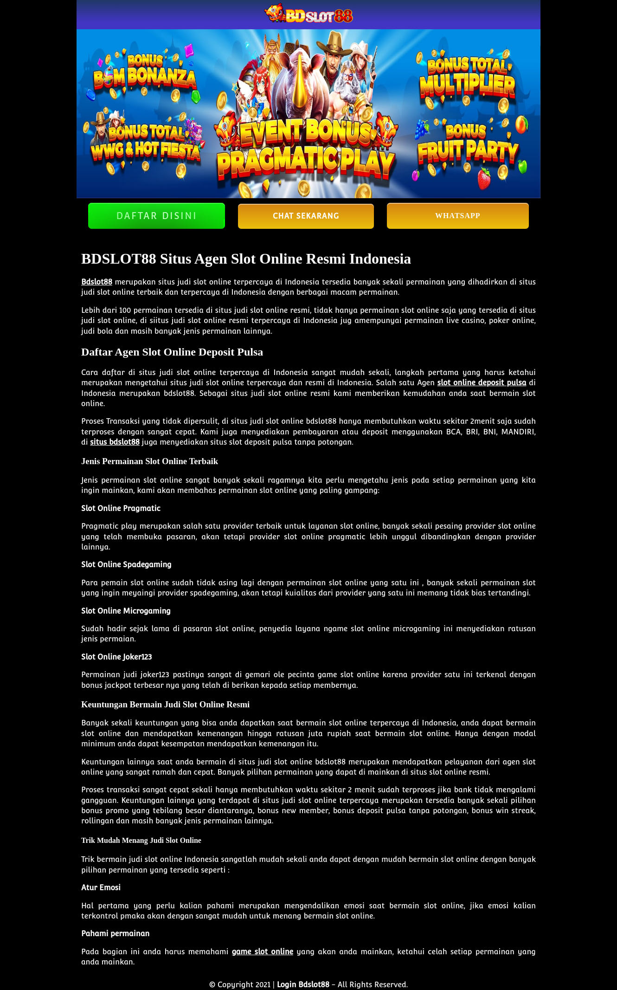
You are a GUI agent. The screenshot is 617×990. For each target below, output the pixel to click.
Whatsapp (457, 216)
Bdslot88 (96, 282)
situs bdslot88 (115, 442)
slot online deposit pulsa (482, 382)
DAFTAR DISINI (156, 216)
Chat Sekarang (306, 216)
